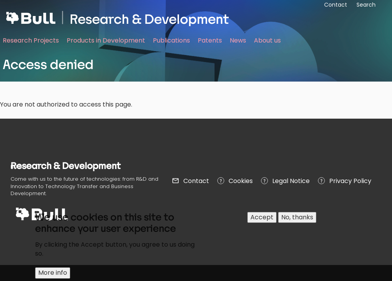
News (238, 40)
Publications (171, 40)
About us (267, 40)
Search (366, 5)
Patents (210, 40)
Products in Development (106, 40)
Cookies (241, 180)
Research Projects (31, 40)
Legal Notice (291, 180)
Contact (196, 180)
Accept (261, 217)
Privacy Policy (350, 180)
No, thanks (297, 217)
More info (52, 272)
